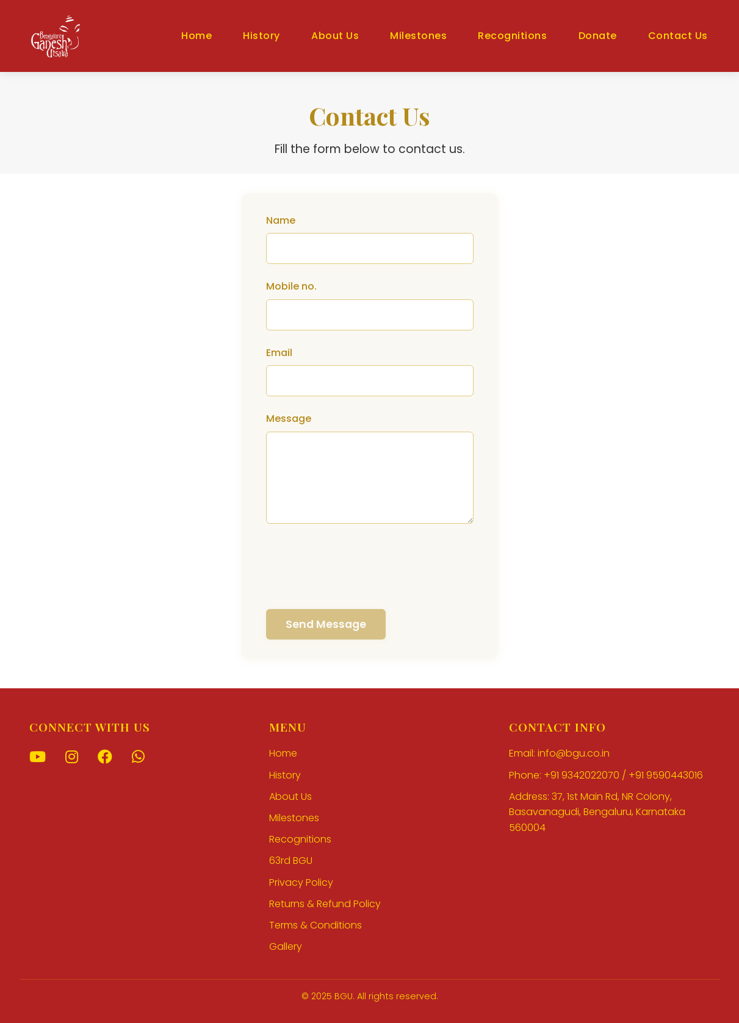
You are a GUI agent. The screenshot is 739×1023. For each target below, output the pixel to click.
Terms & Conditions (315, 925)
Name (280, 220)
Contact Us (678, 36)
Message (288, 419)
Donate (598, 36)
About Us (335, 36)
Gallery (285, 946)
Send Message (326, 624)
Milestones (418, 36)
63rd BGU (290, 861)
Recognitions (512, 36)
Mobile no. (291, 286)
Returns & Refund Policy (325, 904)
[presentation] (359, 567)
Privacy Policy (301, 882)
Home (196, 36)
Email (279, 353)
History (261, 36)
